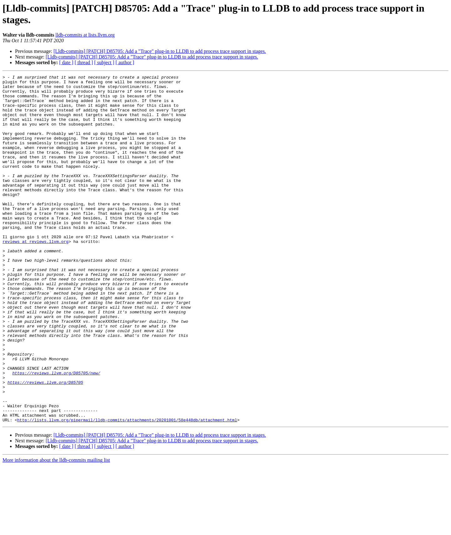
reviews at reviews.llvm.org (36, 275)
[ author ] (125, 62)
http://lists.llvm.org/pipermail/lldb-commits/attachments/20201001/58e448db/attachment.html (127, 489)
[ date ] (66, 62)
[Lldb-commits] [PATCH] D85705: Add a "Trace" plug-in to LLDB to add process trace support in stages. (160, 51)
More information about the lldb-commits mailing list (56, 529)
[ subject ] (104, 62)
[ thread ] (84, 62)
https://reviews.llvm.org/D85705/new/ (56, 433)
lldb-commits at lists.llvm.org (85, 35)
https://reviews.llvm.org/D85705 (45, 444)
